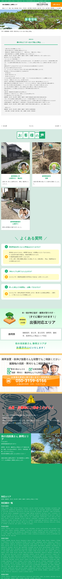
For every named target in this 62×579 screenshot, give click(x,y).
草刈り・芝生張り (23, 8)
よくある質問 (58, 8)
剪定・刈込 (11, 8)
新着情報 (52, 8)
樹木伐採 (16, 8)
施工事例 (48, 8)
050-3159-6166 (42, 4)
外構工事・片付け (41, 8)
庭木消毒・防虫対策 (32, 8)
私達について (5, 8)
